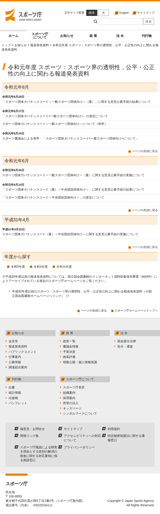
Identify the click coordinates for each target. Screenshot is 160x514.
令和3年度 (41, 266)
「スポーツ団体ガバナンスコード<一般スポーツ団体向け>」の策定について (55, 116)
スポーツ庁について (40, 35)
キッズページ (72, 408)
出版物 (13, 398)
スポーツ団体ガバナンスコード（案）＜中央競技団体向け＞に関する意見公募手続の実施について (70, 234)
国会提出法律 (126, 341)
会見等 (13, 341)
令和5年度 (18, 266)
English (124, 12)
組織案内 (69, 392)
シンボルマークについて (80, 413)
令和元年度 (64, 266)
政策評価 (69, 357)
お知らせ (66, 35)
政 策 (93, 35)
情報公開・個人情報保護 (80, 362)
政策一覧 (69, 341)
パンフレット (18, 403)
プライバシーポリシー (79, 447)
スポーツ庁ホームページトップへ (136, 310)
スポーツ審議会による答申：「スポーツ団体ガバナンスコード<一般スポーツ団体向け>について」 (70, 138)
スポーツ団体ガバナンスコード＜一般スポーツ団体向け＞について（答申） (54, 124)
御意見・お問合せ (32, 429)
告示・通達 (125, 346)
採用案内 (69, 398)
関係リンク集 (29, 436)
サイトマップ (145, 12)
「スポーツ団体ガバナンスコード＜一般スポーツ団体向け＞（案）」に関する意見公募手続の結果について (76, 101)
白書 (12, 387)
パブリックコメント (22, 351)
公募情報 (15, 362)
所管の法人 (70, 403)
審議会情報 (70, 346)
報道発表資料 (39, 45)
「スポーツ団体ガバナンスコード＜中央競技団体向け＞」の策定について (53, 197)
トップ (6, 45)
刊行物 (147, 35)
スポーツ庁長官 (74, 387)
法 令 (120, 35)
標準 (92, 13)
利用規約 (114, 429)
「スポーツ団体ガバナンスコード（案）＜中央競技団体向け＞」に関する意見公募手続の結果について (73, 189)
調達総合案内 (18, 367)
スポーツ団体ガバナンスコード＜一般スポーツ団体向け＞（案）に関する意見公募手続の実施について (73, 175)
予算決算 (69, 351)
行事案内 (15, 357)
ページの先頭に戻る (145, 151)
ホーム (13, 35)
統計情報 (15, 392)
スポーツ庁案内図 (69, 501)
